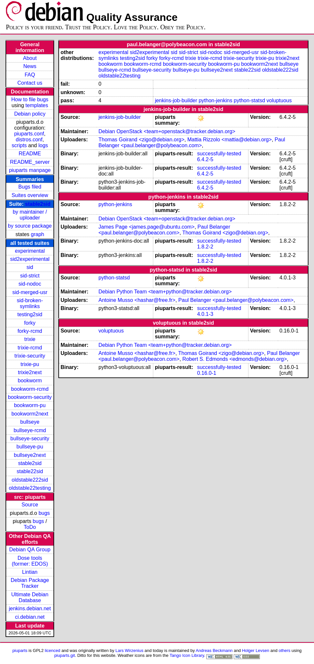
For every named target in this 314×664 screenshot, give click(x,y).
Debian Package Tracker (30, 583)
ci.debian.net (30, 617)
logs (43, 145)
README (30, 153)
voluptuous (279, 100)
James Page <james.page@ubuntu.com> (146, 227)
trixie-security (29, 356)
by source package (30, 226)
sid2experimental (30, 259)
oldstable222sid (30, 480)
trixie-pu (30, 364)
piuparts (19, 650)
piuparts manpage (30, 170)
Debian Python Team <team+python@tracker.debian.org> (165, 291)
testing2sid (29, 314)
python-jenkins (215, 100)
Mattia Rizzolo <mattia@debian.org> (229, 139)
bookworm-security (30, 397)
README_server (30, 162)
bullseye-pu (30, 446)
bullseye (29, 422)
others (284, 650)
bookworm (30, 380)
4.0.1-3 (205, 314)
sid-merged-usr (30, 292)
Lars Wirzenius (129, 650)
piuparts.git (64, 655)
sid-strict (30, 275)
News (29, 66)
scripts (19, 145)
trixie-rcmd (30, 347)
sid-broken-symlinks (30, 303)
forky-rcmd (30, 331)
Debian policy (29, 114)
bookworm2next (29, 414)
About (30, 58)
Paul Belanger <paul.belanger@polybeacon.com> (191, 142)
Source (30, 504)
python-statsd (249, 100)
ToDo (30, 527)
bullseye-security (29, 438)
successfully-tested (219, 153)
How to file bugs (30, 99)
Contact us (29, 83)
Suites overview (29, 195)
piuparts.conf (29, 133)
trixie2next (30, 372)
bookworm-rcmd (30, 389)
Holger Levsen (255, 650)
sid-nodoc (30, 284)
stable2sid (38, 204)
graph (37, 234)
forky (30, 323)
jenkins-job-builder (176, 100)
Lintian (29, 572)
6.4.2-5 (205, 159)
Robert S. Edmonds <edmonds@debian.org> (234, 359)
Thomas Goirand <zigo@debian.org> (141, 139)
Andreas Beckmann (214, 650)
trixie (30, 339)
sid (29, 267)
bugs (44, 513)
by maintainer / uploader (30, 214)
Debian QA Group (29, 549)
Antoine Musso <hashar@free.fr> (136, 300)
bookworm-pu (30, 405)
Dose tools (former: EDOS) (30, 561)
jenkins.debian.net (30, 608)
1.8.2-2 (205, 246)
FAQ (29, 75)
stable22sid (30, 471)
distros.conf (29, 139)
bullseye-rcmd (30, 430)
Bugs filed (29, 187)
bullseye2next (30, 455)
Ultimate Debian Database (30, 597)
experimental (30, 251)
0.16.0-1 (206, 373)
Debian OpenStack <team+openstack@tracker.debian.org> (166, 131)
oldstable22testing (30, 488)
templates (36, 105)
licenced (52, 650)
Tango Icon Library (187, 655)
